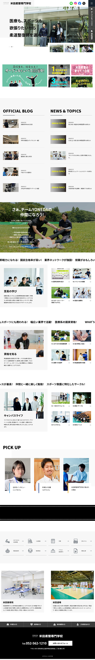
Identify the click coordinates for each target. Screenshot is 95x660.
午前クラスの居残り (26, 172)
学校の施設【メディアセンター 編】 (30, 140)
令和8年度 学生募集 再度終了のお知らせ (80, 188)
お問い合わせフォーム (60, 644)
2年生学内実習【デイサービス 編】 (30, 188)
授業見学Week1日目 (27, 124)
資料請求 (92, 36)
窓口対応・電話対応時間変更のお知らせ (79, 124)
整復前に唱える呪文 (26, 156)
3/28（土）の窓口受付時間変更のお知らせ (79, 140)
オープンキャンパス (92, 18)
